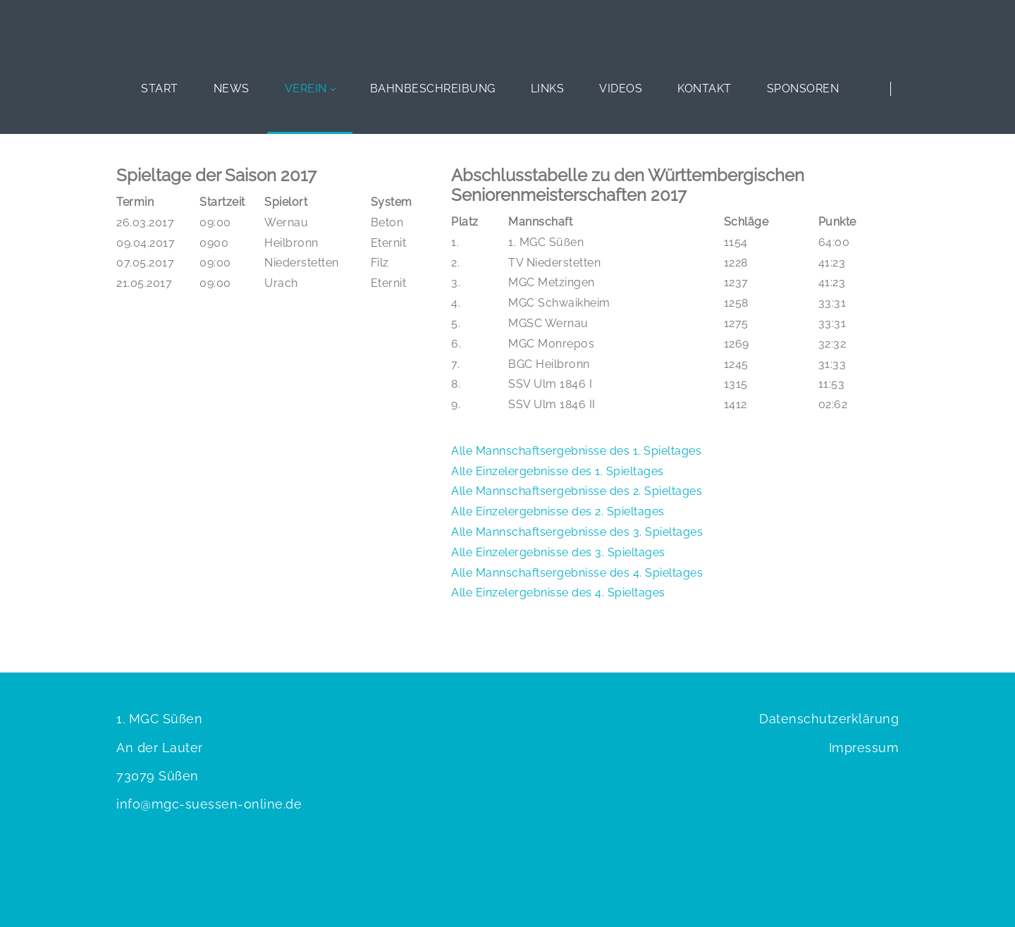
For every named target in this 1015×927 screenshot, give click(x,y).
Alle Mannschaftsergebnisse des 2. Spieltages (576, 491)
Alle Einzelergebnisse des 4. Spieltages (558, 592)
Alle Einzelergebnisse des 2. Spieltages (558, 511)
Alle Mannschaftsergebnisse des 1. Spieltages (576, 451)
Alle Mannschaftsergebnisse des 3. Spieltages (577, 532)
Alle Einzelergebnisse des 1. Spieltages (557, 471)
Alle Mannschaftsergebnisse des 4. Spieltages (577, 572)
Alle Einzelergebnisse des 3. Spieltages (558, 552)
